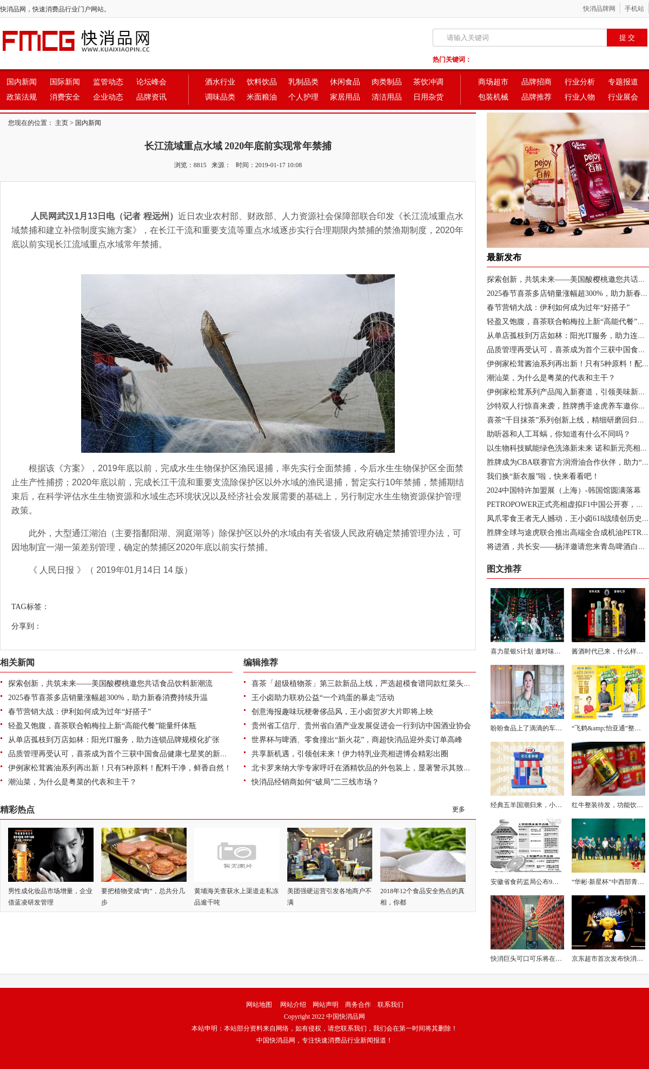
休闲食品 (345, 82)
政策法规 (21, 97)
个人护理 (303, 97)
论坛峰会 (151, 82)
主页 (61, 123)
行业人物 (580, 97)
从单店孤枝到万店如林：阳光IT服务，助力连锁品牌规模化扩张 (114, 740)
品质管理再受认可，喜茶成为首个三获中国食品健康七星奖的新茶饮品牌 (129, 754)
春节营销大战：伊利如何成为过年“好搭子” (79, 712)
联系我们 (390, 1004)
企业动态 (108, 97)
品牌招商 (536, 82)
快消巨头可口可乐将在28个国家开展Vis (547, 958)
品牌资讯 (151, 97)
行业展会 (623, 97)
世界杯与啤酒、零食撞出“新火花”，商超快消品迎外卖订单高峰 (356, 740)
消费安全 (65, 97)
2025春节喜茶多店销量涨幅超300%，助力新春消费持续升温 (108, 698)
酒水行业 (220, 82)
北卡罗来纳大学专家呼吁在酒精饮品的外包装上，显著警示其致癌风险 (368, 768)
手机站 (634, 8)
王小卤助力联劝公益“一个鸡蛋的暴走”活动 (322, 698)
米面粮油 (262, 97)
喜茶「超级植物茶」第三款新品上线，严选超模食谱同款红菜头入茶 (365, 683)
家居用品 (345, 97)
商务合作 (358, 1004)
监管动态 (108, 82)
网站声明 (326, 1004)
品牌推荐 (536, 97)
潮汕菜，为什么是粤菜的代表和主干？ (72, 782)
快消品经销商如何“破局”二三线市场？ (315, 782)
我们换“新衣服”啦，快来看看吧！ (543, 476)
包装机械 (493, 97)
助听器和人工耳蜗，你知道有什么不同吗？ (559, 434)
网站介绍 (293, 1004)
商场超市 (493, 82)
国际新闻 (65, 82)
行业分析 (580, 82)
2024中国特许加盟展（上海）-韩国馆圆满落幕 (564, 490)
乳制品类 (303, 82)
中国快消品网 (345, 1016)
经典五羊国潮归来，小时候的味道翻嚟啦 (549, 805)
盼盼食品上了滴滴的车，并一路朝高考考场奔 (555, 728)
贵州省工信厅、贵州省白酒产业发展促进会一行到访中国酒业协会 (361, 726)
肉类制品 (387, 82)
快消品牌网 (599, 8)
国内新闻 (21, 82)
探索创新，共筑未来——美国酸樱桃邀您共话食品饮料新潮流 (110, 683)
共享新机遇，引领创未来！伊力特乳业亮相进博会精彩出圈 (349, 754)
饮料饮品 (262, 82)
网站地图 (259, 1004)
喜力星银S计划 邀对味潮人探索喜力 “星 (547, 651)
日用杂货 (428, 97)
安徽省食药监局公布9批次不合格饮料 (544, 882)
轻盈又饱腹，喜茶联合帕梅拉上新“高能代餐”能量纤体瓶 (102, 726)
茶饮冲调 (428, 82)
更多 (458, 809)
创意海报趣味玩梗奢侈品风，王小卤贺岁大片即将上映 (342, 712)
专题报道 (623, 82)
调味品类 (220, 97)
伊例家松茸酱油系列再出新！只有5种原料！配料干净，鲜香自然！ (119, 768)
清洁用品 (387, 97)
